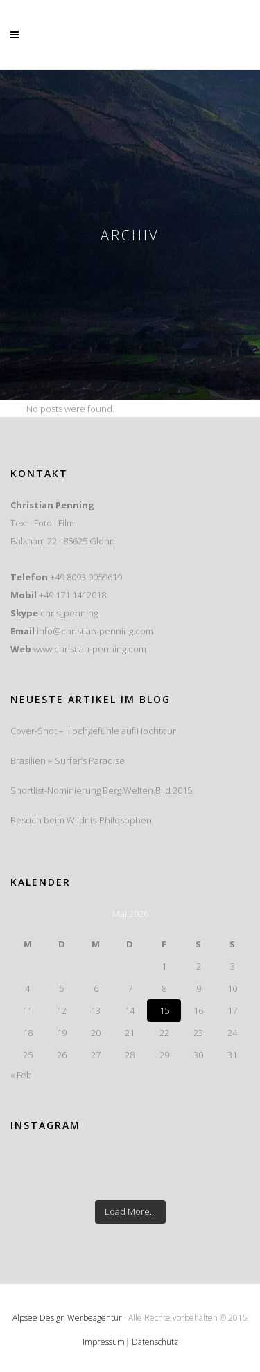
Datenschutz (155, 1342)
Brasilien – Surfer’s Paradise (67, 760)
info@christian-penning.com (95, 631)
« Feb (21, 1075)
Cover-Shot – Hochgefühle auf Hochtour (93, 730)
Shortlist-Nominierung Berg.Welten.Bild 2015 (101, 790)
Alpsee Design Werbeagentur (67, 1318)
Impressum (104, 1342)
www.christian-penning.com (89, 649)
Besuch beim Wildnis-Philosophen (81, 820)
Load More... (130, 1211)
